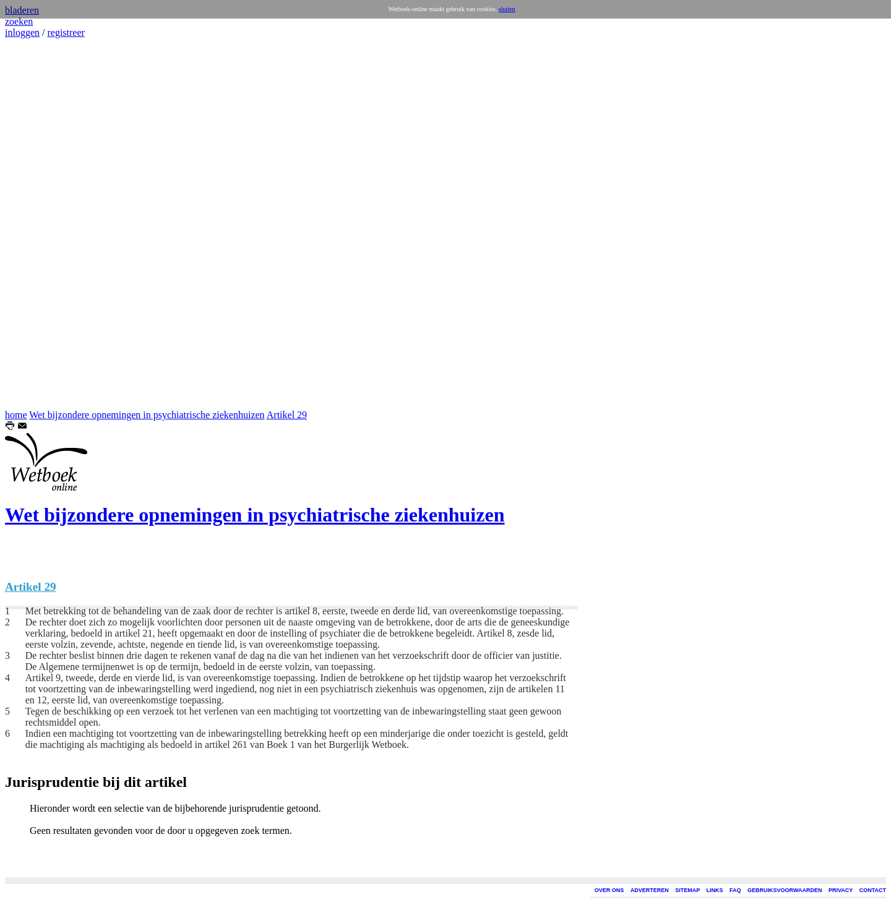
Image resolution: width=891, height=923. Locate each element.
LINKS (715, 890)
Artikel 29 (287, 415)
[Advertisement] (42, 224)
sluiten (507, 9)
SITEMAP (687, 890)
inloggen (22, 32)
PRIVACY (841, 890)
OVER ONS (609, 890)
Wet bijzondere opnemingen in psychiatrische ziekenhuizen (146, 415)
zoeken (19, 21)
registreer (65, 32)
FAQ (735, 890)
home (16, 415)
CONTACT (872, 890)
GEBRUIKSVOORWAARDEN (784, 890)
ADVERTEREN (650, 890)
